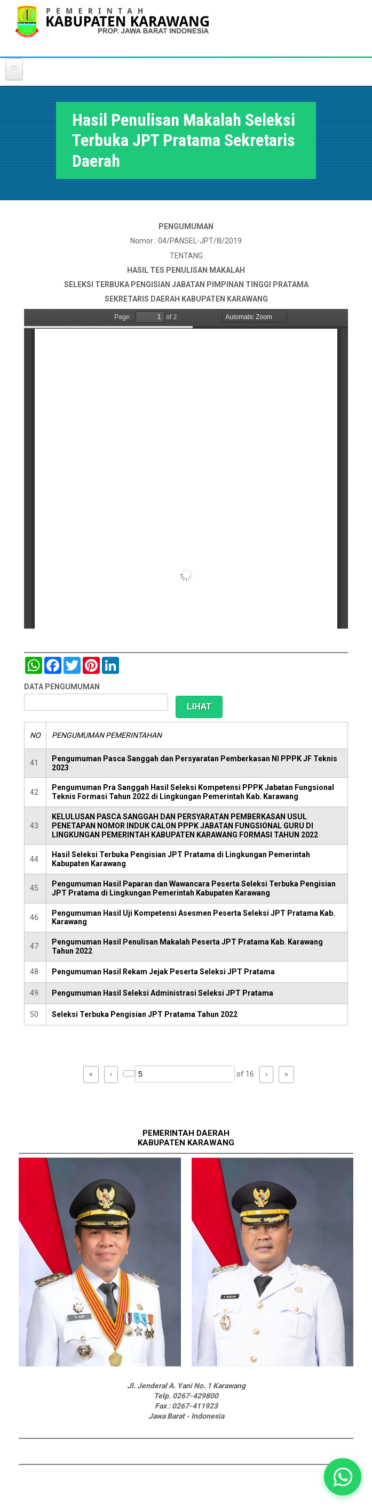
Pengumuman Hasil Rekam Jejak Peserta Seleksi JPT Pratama (163, 971)
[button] (342, 1477)
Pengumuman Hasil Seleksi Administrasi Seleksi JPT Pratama (162, 993)
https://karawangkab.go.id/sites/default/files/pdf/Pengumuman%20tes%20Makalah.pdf (186, 469)
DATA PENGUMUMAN (62, 686)
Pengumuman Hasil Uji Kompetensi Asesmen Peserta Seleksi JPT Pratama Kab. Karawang (193, 917)
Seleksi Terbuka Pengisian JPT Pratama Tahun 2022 (145, 1014)
